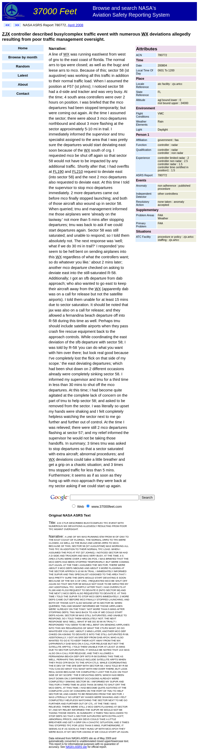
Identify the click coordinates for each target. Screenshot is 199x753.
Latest (23, 75)
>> (17, 25)
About (23, 84)
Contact (22, 94)
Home (22, 48)
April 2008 (75, 25)
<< (7, 25)
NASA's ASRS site (76, 746)
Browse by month (22, 57)
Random (23, 66)
